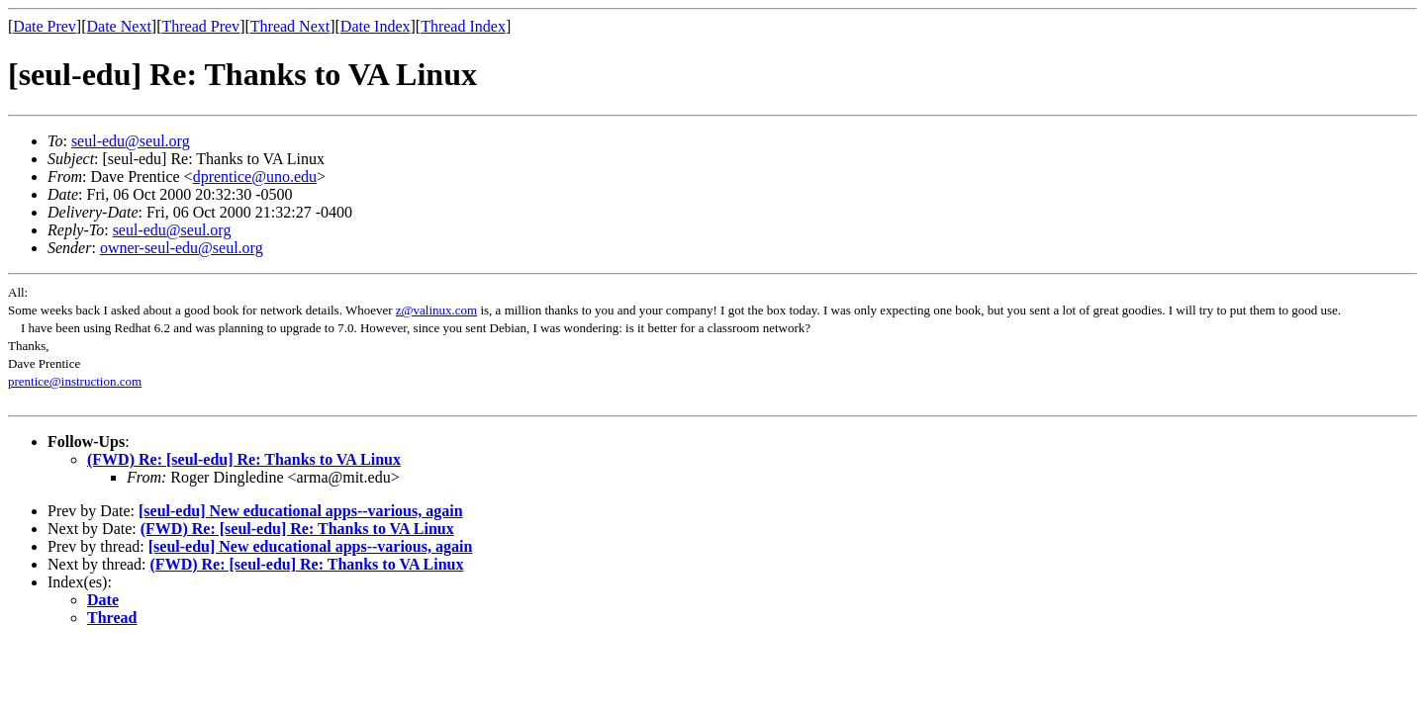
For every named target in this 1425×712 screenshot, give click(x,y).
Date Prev (44, 26)
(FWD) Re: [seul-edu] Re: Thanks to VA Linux (244, 459)
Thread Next (290, 26)
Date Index (375, 26)
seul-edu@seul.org (130, 141)
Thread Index (463, 26)
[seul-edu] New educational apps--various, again (301, 510)
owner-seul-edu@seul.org (181, 247)
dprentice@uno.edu (255, 176)
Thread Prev (200, 26)
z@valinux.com (436, 310)
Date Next (119, 26)
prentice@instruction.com (75, 381)
